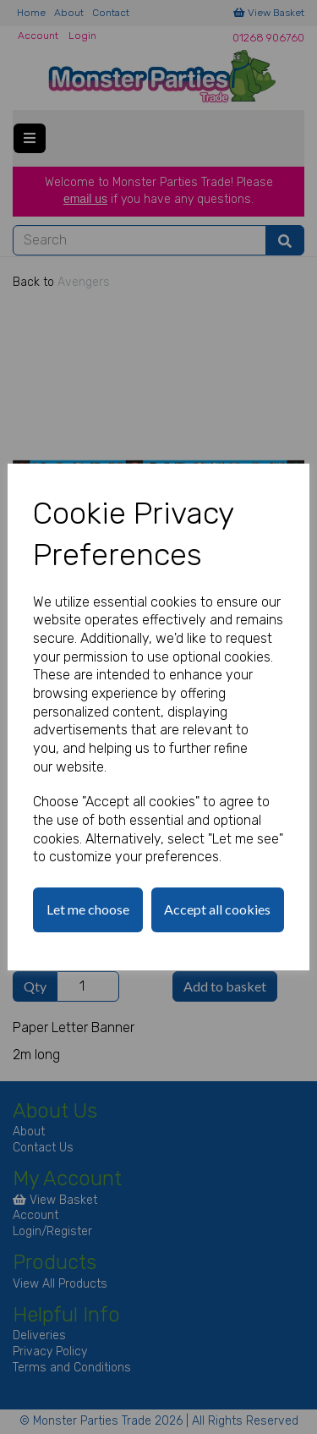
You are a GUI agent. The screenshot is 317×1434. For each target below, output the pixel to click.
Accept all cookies (217, 909)
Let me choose (87, 909)
